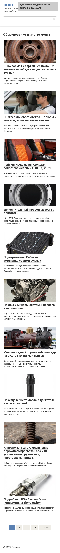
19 (34, 527)
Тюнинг (8, 4)
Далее (45, 527)
